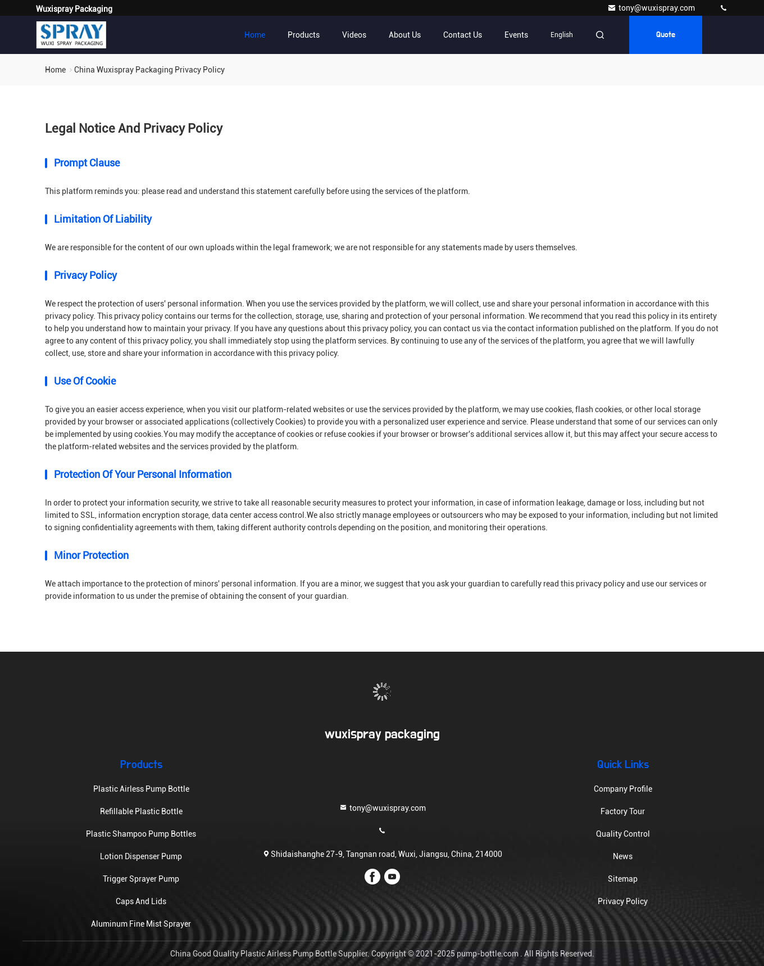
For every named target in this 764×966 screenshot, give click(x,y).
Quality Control (623, 833)
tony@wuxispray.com (652, 7)
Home (254, 34)
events (516, 34)
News (623, 856)
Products (304, 34)
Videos (354, 34)
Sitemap (623, 878)
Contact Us (462, 34)
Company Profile (623, 788)
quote (665, 35)
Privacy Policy (623, 901)
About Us (405, 34)
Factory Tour (623, 811)
